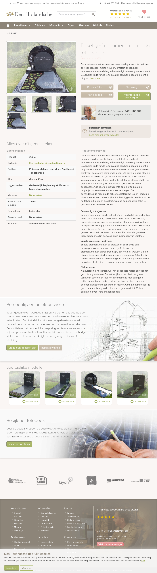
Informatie (56, 25)
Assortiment (22, 25)
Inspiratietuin (47, 542)
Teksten (44, 516)
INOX (16, 545)
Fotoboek (39, 25)
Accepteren (11, 567)
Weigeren (26, 567)
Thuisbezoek (73, 516)
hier (143, 560)
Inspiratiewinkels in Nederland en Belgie (65, 3)
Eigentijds (18, 519)
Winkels (97, 25)
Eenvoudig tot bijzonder (42, 163)
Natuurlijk (18, 530)
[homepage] (8, 25)
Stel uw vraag (73, 519)
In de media (72, 545)
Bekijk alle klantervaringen (110, 544)
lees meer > (96, 78)
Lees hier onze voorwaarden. (104, 134)
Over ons (84, 25)
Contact (110, 25)
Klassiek (18, 523)
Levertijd (45, 519)
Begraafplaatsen (48, 512)
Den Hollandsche (75, 542)
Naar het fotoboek (19, 444)
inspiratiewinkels (50, 348)
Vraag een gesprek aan (22, 348)
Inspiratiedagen (74, 527)
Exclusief (18, 516)
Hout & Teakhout (22, 542)
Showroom (46, 545)
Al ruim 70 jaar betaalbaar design (25, 3)
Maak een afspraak (76, 523)
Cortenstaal (19, 549)
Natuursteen (36, 195)
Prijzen (71, 25)
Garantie (45, 530)
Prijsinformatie (47, 527)
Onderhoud (46, 523)
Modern (60, 163)
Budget (17, 512)
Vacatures (72, 549)
